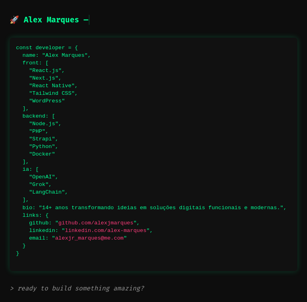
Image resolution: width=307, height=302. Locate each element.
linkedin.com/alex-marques (105, 230)
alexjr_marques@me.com (89, 238)
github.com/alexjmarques (96, 223)
